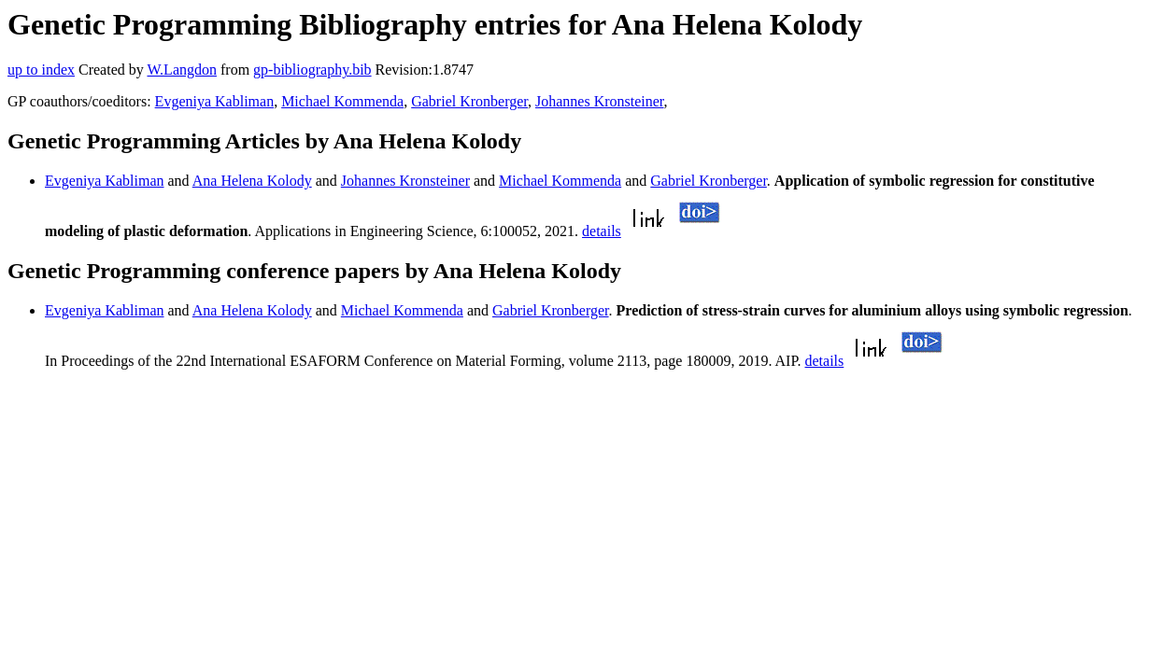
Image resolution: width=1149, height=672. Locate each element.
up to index (41, 69)
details (601, 231)
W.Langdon (182, 69)
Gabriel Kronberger (469, 101)
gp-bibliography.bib (312, 69)
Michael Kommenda (342, 101)
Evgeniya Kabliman (215, 101)
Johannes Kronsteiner (599, 101)
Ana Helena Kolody (252, 181)
